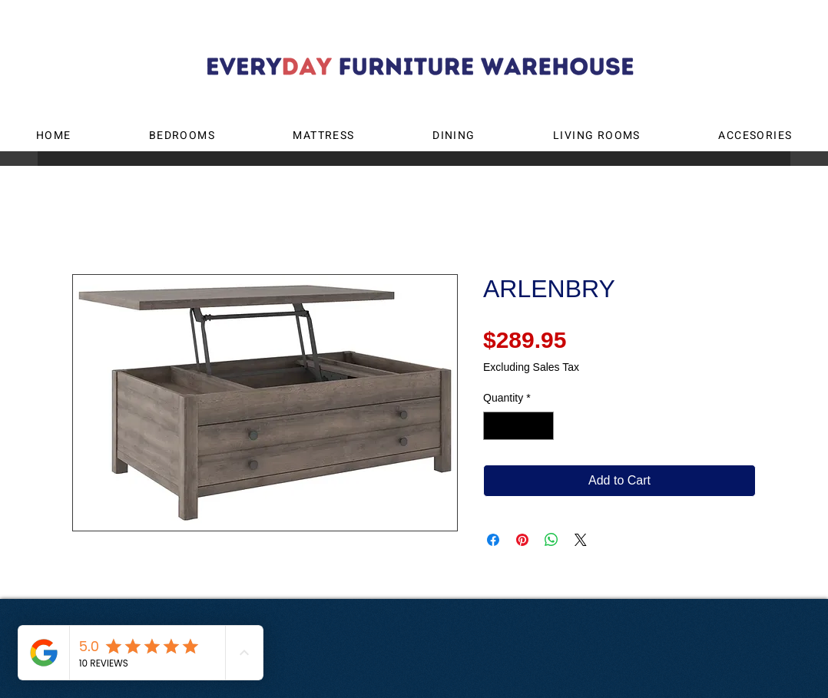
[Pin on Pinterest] (522, 540)
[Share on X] (580, 540)
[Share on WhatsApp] (551, 540)
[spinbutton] (518, 425)
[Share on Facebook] (493, 540)
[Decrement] (495, 425)
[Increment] (541, 425)
